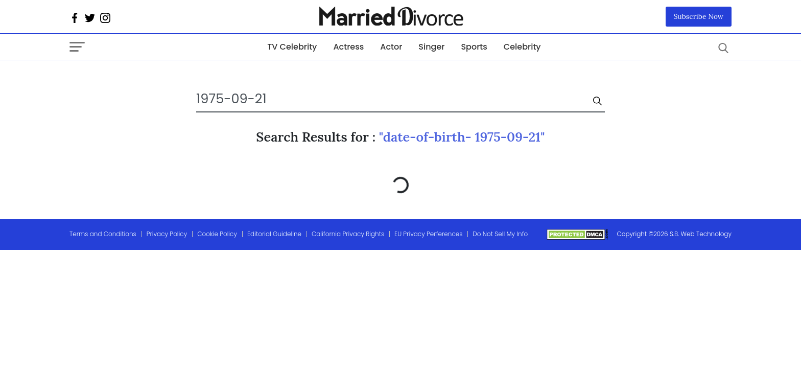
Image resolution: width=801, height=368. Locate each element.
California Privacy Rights (348, 233)
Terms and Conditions (102, 233)
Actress (348, 47)
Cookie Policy (217, 233)
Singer (431, 47)
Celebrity (522, 47)
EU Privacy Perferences (428, 233)
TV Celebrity (292, 47)
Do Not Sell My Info (500, 233)
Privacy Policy (167, 233)
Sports (474, 47)
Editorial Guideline (274, 233)
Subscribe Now (699, 16)
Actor (391, 47)
